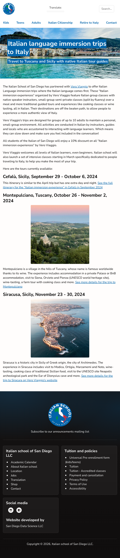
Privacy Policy (78, 480)
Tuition (73, 466)
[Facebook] (19, 510)
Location (16, 471)
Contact (111, 23)
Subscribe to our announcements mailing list (60, 432)
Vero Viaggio (79, 86)
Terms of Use (78, 484)
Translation (18, 480)
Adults (36, 23)
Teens (20, 23)
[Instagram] (10, 510)
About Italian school (24, 467)
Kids (6, 23)
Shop (14, 484)
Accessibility (77, 488)
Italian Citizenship (60, 23)
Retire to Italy (89, 23)
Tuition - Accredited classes (87, 471)
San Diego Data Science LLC (24, 526)
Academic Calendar (24, 462)
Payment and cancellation (86, 475)
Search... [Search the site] (106, 9)
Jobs (14, 475)
